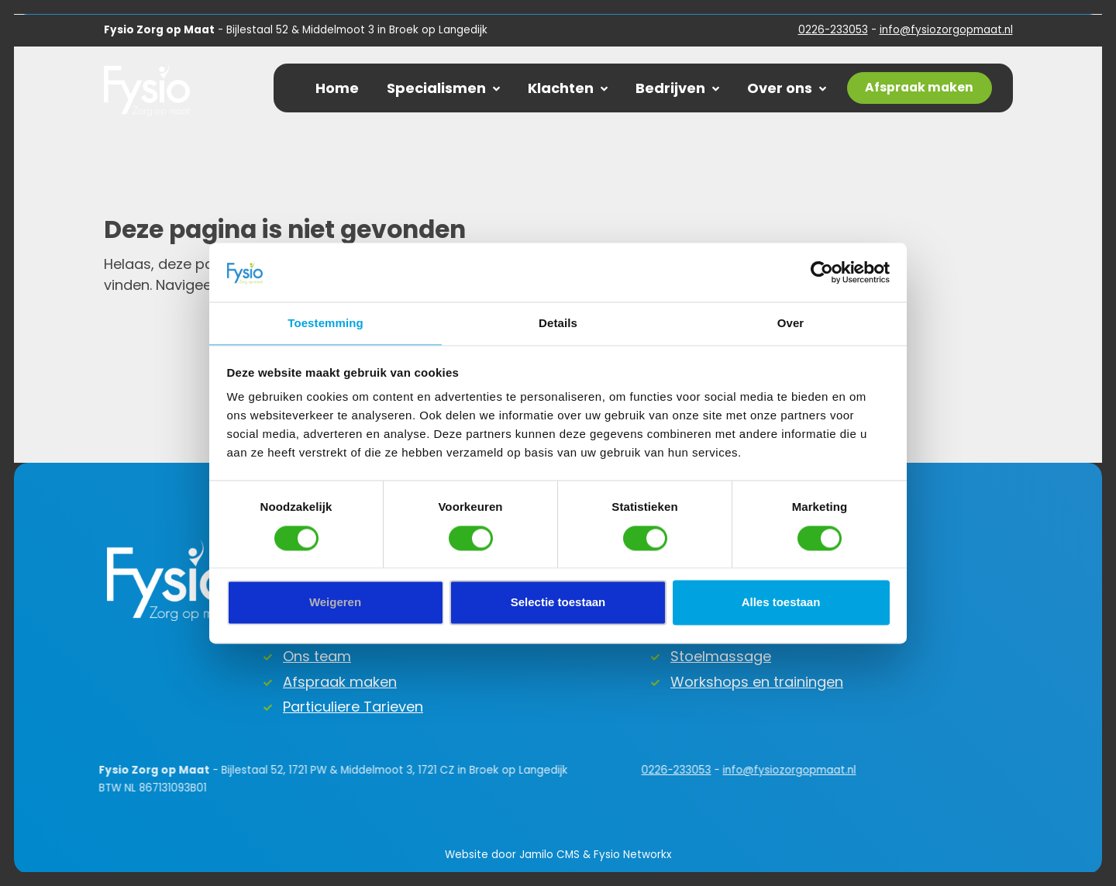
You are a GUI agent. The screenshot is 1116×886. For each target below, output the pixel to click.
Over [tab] (790, 323)
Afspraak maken (340, 681)
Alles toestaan (781, 602)
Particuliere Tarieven (353, 706)
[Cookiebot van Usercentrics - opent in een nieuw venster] (822, 272)
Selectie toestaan (558, 602)
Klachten (568, 88)
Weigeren (335, 602)
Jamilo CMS (549, 854)
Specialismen (443, 88)
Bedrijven (677, 88)
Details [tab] (558, 323)
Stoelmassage (720, 656)
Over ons (786, 88)
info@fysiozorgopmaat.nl (946, 29)
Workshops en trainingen (756, 681)
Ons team (317, 656)
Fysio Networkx (632, 854)
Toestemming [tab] (325, 323)
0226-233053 (833, 29)
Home (337, 88)
